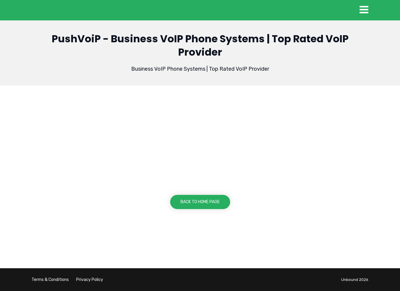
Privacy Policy (89, 279)
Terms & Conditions (50, 279)
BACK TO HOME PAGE (200, 201)
